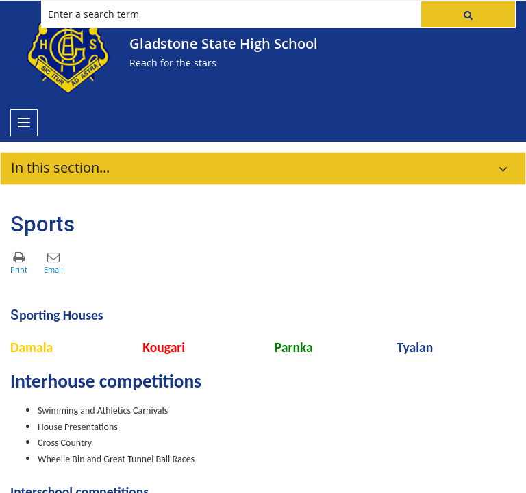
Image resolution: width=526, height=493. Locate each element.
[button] (468, 14)
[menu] (24, 122)
